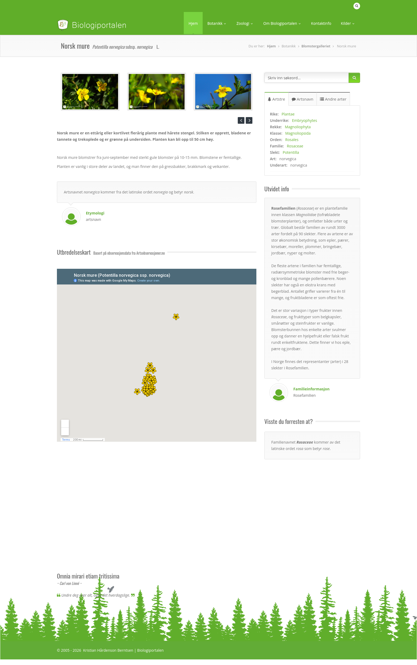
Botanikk (217, 23)
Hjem (193, 23)
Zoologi (245, 23)
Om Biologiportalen (282, 23)
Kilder (348, 23)
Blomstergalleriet (316, 46)
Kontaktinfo (321, 23)
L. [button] (157, 46)
